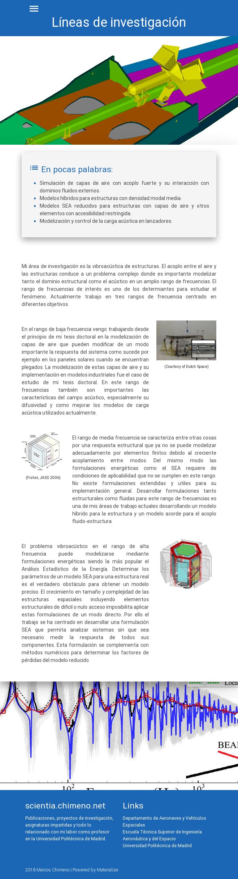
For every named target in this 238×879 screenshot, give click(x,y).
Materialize (107, 870)
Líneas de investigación (119, 22)
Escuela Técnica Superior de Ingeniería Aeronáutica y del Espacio (162, 835)
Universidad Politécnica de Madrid (157, 845)
